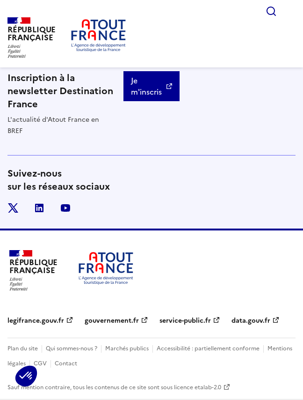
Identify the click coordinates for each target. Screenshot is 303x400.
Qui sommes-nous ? (71, 348)
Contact (66, 363)
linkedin (39, 208)
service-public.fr (185, 321)
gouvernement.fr (112, 321)
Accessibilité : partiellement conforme (208, 348)
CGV (40, 363)
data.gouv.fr (250, 321)
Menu (290, 11)
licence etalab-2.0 (197, 387)
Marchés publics (127, 348)
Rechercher (271, 11)
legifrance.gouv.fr (35, 321)
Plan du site (22, 348)
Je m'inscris (146, 86)
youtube (65, 208)
